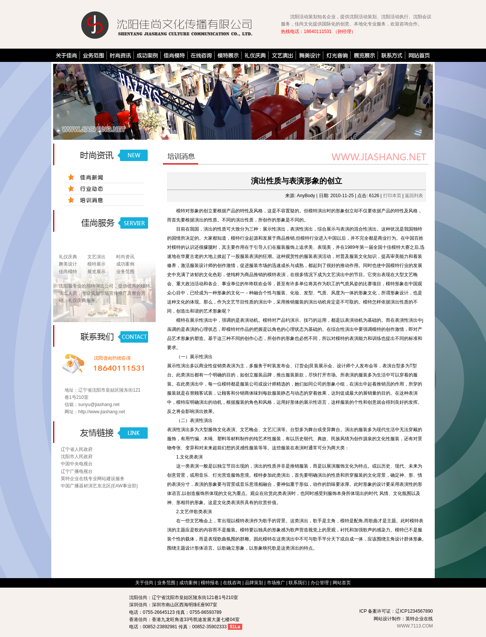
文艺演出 (96, 256)
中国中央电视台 (77, 463)
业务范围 (125, 271)
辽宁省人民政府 (77, 449)
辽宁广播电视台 (77, 471)
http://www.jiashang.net (101, 411)
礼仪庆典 (68, 256)
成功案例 (125, 264)
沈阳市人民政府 (77, 456)
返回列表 (414, 195)
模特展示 (96, 264)
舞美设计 (68, 264)
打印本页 (392, 195)
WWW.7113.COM (415, 626)
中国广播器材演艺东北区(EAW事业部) (99, 485)
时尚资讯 (125, 256)
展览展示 (96, 271)
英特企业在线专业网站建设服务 (93, 478)
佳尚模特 (68, 271)
